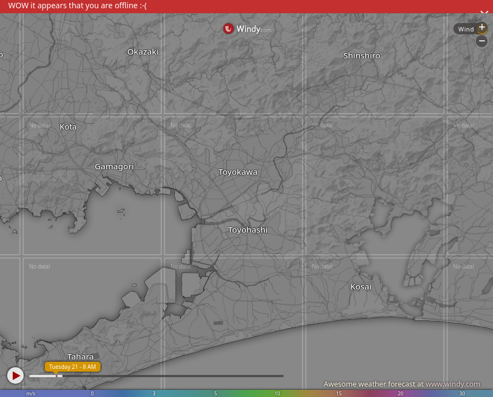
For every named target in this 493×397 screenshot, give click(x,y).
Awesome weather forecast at (402, 384)
